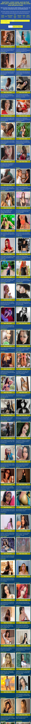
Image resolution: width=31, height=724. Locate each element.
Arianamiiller (3, 124)
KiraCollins (3, 29)
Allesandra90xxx (19, 408)
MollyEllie (18, 143)
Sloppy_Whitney (19, 238)
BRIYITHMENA (3, 314)
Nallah (17, 579)
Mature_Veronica (4, 351)
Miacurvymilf (3, 48)
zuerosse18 (18, 542)
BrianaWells (3, 390)
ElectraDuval (18, 48)
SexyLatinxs (3, 561)
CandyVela (3, 485)
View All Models (4, 20)
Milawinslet (3, 333)
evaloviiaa (2, 295)
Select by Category (17, 26)
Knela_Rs (2, 181)
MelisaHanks (18, 86)
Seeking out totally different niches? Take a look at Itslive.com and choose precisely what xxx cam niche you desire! (15, 716)
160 (6, 22)
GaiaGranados (3, 522)
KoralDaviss (18, 67)
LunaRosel (3, 504)
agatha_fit (18, 390)
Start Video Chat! (8, 42)
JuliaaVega (18, 181)
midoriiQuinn (3, 636)
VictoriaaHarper (19, 599)
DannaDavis (3, 162)
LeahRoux (18, 656)
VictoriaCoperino (19, 257)
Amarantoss (3, 371)
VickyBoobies (18, 465)
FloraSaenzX (3, 579)
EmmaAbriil (3, 200)
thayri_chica (18, 561)
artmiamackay (19, 162)
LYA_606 (17, 522)
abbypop (2, 257)
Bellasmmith (3, 105)
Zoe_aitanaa (18, 351)
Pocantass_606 (19, 618)
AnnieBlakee (18, 636)
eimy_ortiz (3, 675)
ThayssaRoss (18, 295)
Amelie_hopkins (4, 447)
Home (10, 26)
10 (28, 20)
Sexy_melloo (3, 219)
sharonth (2, 618)
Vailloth (2, 656)
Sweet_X (2, 143)
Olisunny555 (3, 238)
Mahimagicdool (19, 124)
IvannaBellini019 (19, 276)
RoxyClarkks (3, 428)
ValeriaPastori (18, 105)
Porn (6, 16)
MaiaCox (2, 67)
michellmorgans (19, 200)
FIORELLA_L (18, 504)
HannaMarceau (3, 542)
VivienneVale (3, 86)
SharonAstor (3, 465)
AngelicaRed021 (19, 219)
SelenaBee (18, 447)
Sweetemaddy (3, 408)
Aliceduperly (18, 371)
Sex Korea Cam (15, 16)
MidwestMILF (3, 599)
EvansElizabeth (19, 333)
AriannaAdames (4, 276)
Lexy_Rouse (18, 428)
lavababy (18, 485)
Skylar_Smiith (18, 29)
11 (1, 22)
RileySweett (18, 314)
